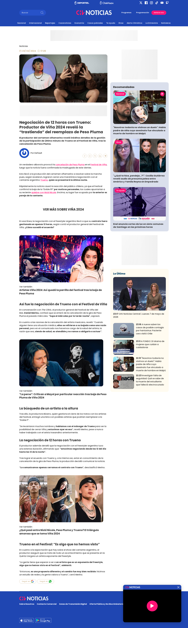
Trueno (44, 180)
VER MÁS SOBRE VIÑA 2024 (63, 209)
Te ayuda (110, 23)
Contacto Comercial (47, 604)
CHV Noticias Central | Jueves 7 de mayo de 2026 (138, 351)
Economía (79, 23)
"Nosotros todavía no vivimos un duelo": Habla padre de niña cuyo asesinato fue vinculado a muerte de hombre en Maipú (139, 165)
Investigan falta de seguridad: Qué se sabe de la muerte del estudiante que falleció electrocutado (150, 415)
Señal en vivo (159, 12)
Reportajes (50, 23)
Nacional (21, 23)
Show (120, 23)
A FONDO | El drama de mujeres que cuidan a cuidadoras (150, 379)
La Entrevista (152, 23)
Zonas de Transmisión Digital (73, 604)
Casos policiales (95, 23)
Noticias (23, 46)
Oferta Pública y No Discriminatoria (106, 604)
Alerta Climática (134, 23)
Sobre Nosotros (26, 604)
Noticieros (166, 23)
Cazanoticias (65, 23)
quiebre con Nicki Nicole (43, 192)
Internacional (35, 23)
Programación (142, 12)
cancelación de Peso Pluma (70, 164)
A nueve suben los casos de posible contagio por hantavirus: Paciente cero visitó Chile (150, 364)
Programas (126, 12)
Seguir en (28, 581)
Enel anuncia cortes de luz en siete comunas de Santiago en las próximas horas (138, 261)
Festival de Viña (98, 164)
